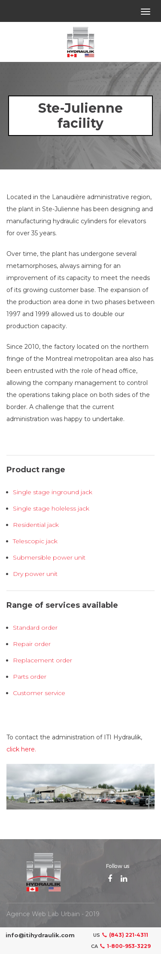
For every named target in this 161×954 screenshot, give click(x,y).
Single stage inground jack (52, 492)
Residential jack (36, 525)
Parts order (29, 676)
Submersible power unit (49, 557)
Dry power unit (35, 574)
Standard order (35, 627)
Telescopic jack (35, 541)
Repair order (32, 644)
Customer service (39, 693)
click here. (21, 749)
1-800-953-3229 (124, 946)
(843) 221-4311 (124, 935)
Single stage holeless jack (51, 508)
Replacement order (42, 660)
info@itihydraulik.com (40, 935)
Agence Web (26, 914)
